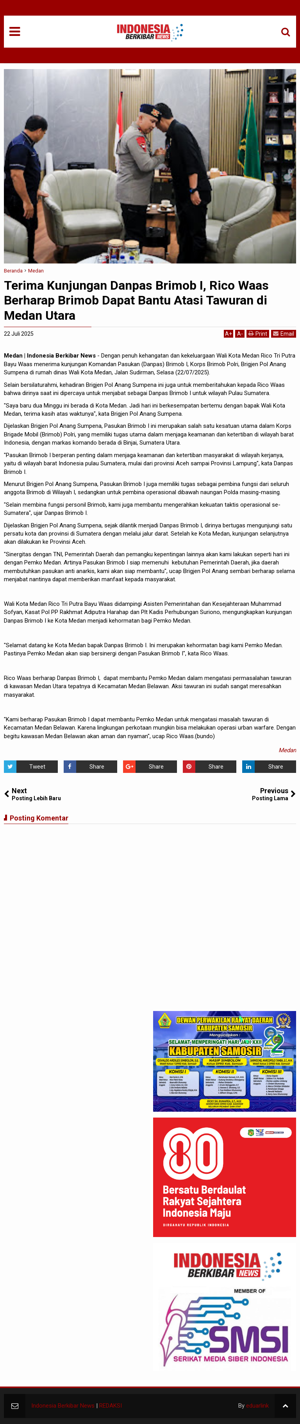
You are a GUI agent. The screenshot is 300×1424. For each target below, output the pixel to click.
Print (257, 333)
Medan (287, 750)
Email (283, 333)
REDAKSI (110, 1405)
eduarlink (257, 1405)
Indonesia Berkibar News (63, 1405)
